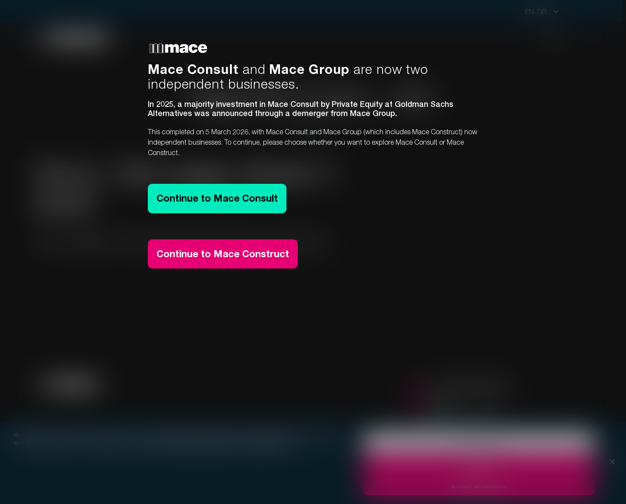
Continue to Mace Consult (217, 198)
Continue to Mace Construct (222, 253)
